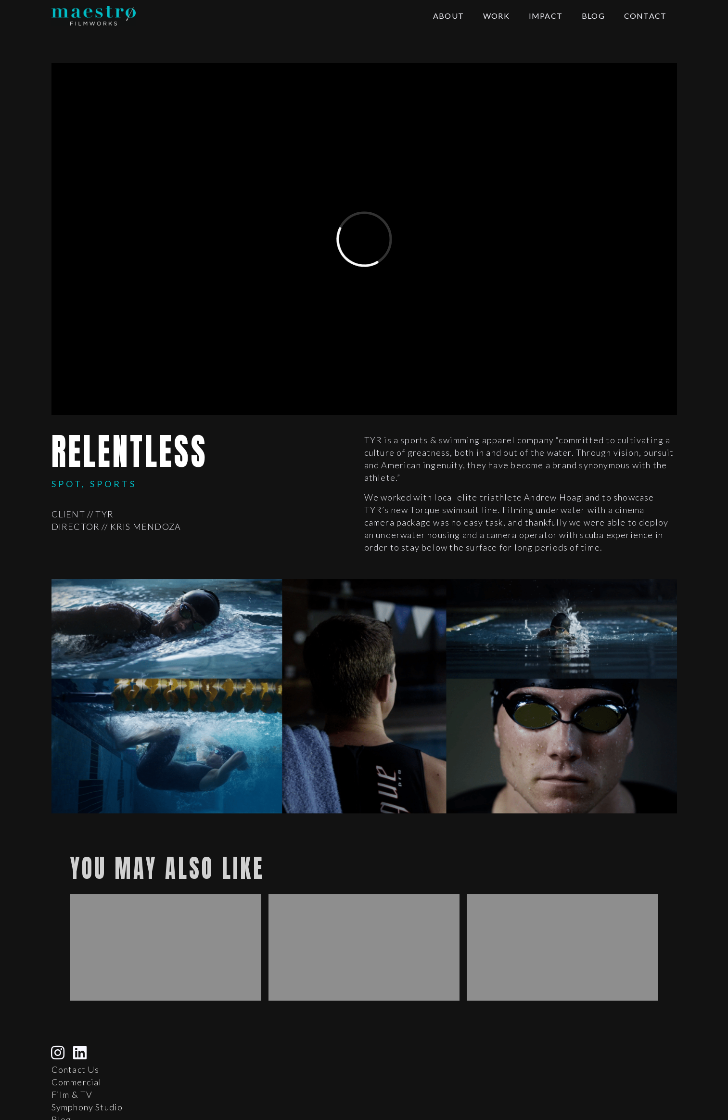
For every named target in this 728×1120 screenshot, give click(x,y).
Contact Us (75, 1069)
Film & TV (72, 1094)
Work (496, 15)
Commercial (76, 1082)
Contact (645, 15)
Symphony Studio (87, 1107)
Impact (545, 15)
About (448, 15)
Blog (593, 15)
